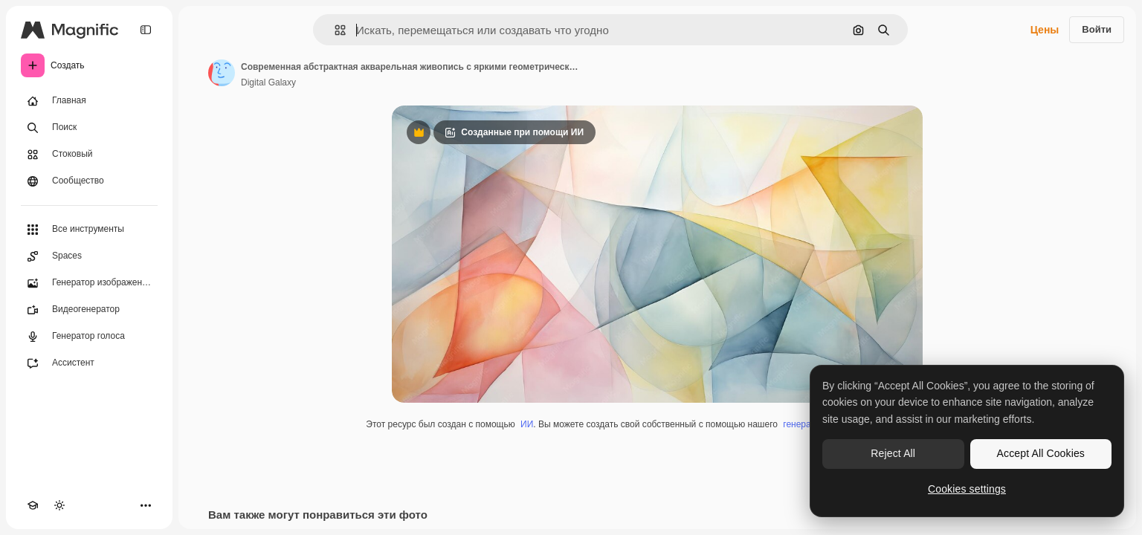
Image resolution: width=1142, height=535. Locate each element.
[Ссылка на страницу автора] (221, 72)
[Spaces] (89, 256)
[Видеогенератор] (89, 310)
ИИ (526, 424)
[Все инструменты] (89, 229)
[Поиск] (89, 128)
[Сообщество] (89, 181)
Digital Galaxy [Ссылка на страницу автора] (268, 82)
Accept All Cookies (1041, 453)
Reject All (893, 453)
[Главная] (89, 101)
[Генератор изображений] (89, 283)
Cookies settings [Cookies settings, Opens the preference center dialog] (967, 489)
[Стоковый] (89, 154)
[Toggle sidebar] (146, 30)
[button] (334, 30)
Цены (1044, 30)
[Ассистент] (89, 363)
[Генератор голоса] (89, 336)
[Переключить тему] (59, 505)
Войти (1097, 29)
